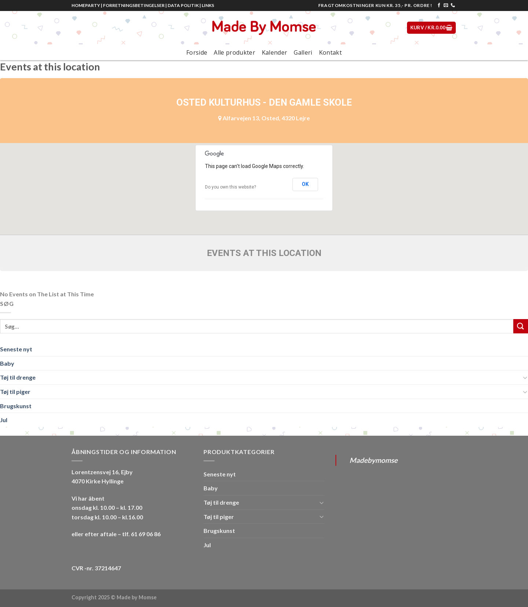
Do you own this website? (230, 187)
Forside (196, 52)
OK (305, 184)
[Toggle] (525, 377)
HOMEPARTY (86, 5)
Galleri (303, 52)
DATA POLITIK (183, 5)
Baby (7, 363)
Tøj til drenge (18, 377)
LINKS (208, 5)
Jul (3, 419)
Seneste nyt (16, 348)
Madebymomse (373, 460)
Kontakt (330, 52)
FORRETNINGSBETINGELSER (134, 5)
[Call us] (453, 5)
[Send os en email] (446, 5)
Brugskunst (16, 405)
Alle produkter (234, 52)
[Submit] (520, 326)
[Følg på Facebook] (439, 5)
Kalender (274, 52)
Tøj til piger (15, 391)
